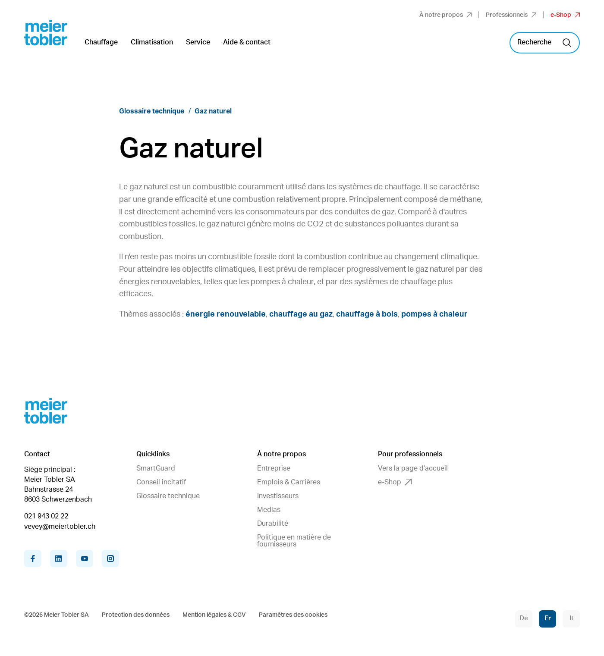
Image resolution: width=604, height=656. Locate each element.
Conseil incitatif (161, 482)
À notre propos (445, 15)
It (571, 618)
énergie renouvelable (226, 314)
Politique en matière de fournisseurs (294, 541)
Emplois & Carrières (288, 482)
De (523, 618)
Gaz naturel (213, 111)
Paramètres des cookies (293, 615)
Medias (268, 509)
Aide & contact (247, 42)
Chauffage (101, 42)
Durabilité (272, 523)
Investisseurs (278, 496)
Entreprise (273, 468)
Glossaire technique (151, 111)
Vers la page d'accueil (413, 468)
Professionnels (511, 15)
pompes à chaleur (434, 314)
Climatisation (152, 42)
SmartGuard (155, 468)
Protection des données (136, 615)
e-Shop (565, 15)
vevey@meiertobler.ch (59, 526)
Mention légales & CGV (214, 615)
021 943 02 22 (46, 516)
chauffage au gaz (301, 314)
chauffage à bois (367, 314)
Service (198, 42)
